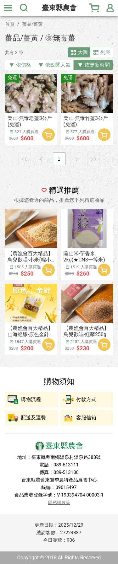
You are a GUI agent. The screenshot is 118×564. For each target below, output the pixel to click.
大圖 (83, 52)
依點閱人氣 (57, 65)
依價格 (23, 65)
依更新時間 (97, 65)
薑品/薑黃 (32, 24)
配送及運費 (33, 418)
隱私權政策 (59, 502)
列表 (105, 52)
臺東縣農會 (59, 8)
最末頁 (93, 159)
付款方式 (86, 399)
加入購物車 (48, 134)
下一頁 (76, 159)
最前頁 (24, 159)
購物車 (94, 8)
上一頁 (42, 159)
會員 (110, 8)
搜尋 (23, 8)
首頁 (9, 24)
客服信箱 (86, 418)
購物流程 (31, 399)
